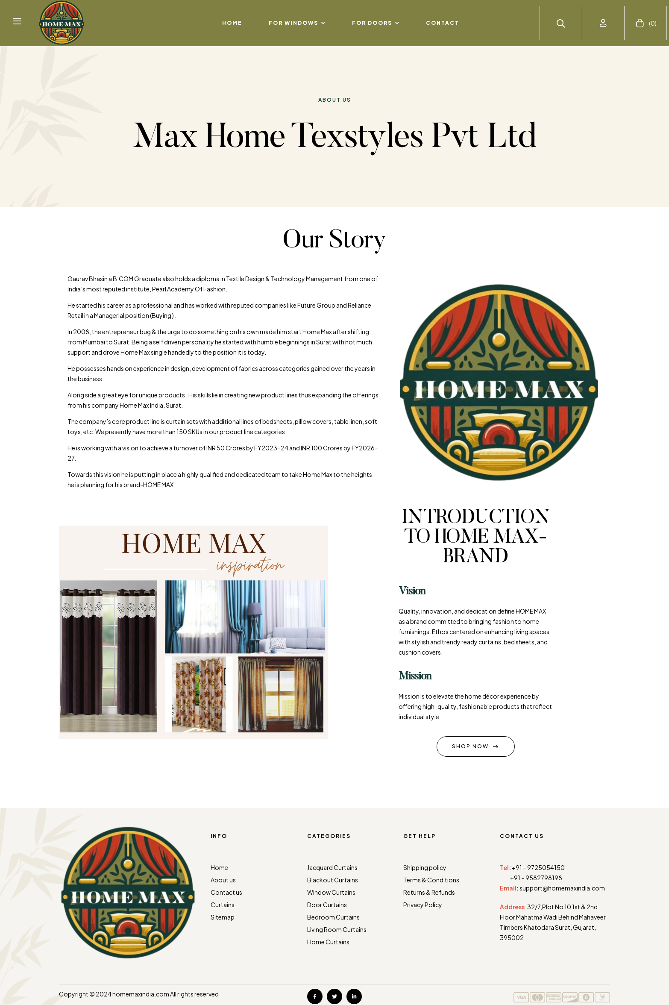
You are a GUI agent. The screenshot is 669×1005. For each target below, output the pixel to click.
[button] (17, 20)
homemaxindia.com (140, 994)
